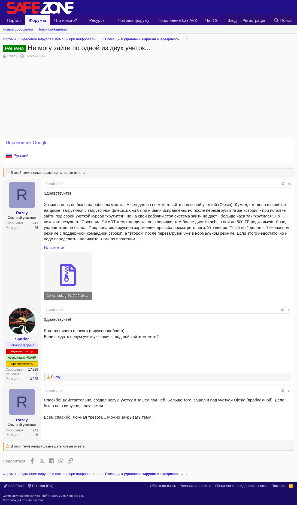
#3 (289, 391)
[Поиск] (282, 20)
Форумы (37, 20)
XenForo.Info (34, 500)
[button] (81, 20)
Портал (14, 20)
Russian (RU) (41, 486)
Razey (12, 56)
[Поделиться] (282, 184)
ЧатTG (211, 20)
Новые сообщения (18, 29)
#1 (289, 184)
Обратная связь (163, 486)
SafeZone (14, 486)
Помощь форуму (133, 20)
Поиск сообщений (52, 29)
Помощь (278, 486)
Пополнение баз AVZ (177, 20)
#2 (289, 310)
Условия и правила (195, 486)
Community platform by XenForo (43, 495)
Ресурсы (97, 20)
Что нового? (65, 20)
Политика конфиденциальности (241, 486)
